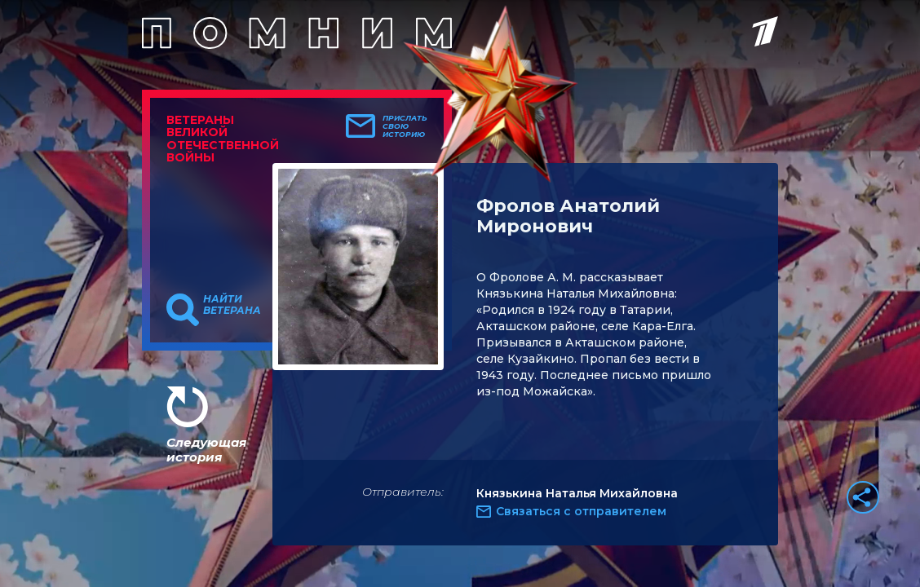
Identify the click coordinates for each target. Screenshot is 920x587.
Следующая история (206, 450)
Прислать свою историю (405, 126)
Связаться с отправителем (581, 511)
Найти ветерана (232, 305)
